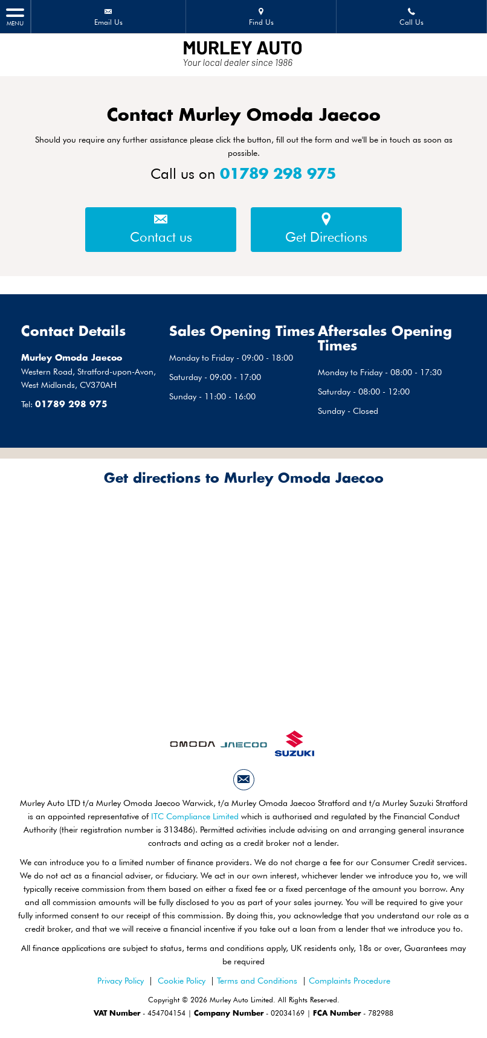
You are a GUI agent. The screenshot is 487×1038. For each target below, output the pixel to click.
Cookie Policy (181, 980)
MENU (15, 16)
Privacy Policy (120, 980)
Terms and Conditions (257, 980)
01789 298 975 (278, 174)
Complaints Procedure (349, 980)
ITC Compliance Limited (195, 816)
